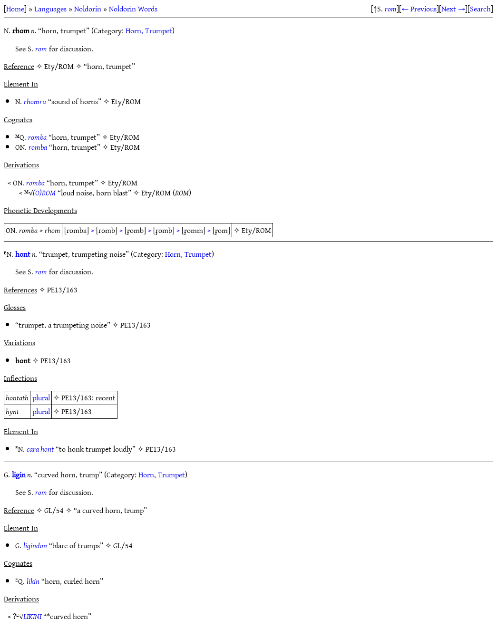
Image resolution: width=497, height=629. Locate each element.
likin (33, 581)
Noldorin (87, 8)
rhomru (35, 101)
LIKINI (32, 616)
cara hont (40, 448)
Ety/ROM (126, 101)
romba (37, 137)
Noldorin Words (133, 8)
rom (391, 8)
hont (22, 254)
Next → (453, 8)
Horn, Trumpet (149, 30)
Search (480, 8)
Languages (50, 8)
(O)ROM (44, 192)
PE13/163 (135, 324)
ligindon (35, 545)
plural (41, 397)
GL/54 (123, 545)
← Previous (419, 8)
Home (15, 8)
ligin (19, 474)
